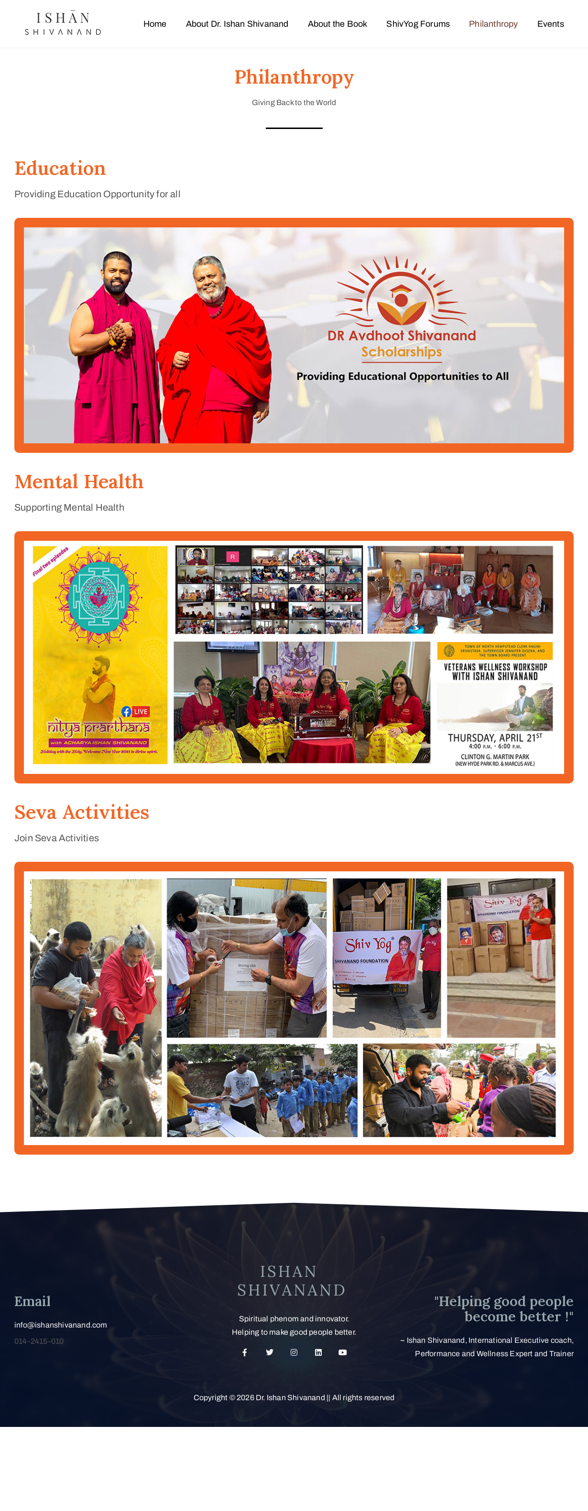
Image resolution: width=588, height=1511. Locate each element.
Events (550, 24)
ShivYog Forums (418, 24)
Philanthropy (493, 24)
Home (155, 24)
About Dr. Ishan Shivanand (237, 24)
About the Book (338, 24)
